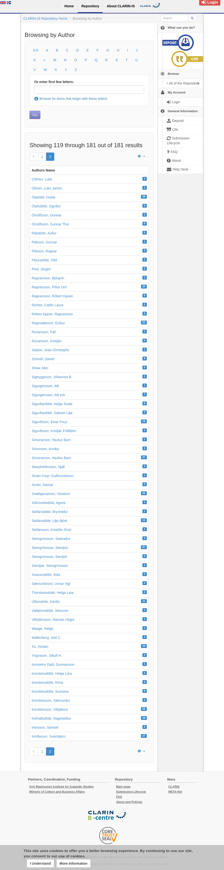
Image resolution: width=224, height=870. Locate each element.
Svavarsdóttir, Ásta (46, 575)
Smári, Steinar (42, 485)
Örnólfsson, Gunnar (46, 215)
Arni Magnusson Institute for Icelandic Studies (61, 786)
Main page (123, 786)
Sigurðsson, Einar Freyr (49, 422)
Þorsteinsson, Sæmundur (51, 700)
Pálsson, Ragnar (44, 251)
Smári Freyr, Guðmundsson (52, 476)
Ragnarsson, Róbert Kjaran (52, 296)
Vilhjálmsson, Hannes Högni (53, 620)
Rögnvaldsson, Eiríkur (48, 323)
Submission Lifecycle (131, 791)
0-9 (35, 50)
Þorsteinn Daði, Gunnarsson (53, 664)
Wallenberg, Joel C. (46, 638)
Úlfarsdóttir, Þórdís (46, 602)
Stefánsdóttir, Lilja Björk (49, 521)
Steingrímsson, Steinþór (50, 548)
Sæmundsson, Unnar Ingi (51, 584)
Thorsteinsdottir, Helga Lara (53, 593)
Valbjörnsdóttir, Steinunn (50, 611)
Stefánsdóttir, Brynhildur (50, 512)
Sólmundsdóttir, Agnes (48, 503)
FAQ (119, 797)
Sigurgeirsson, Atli (45, 386)
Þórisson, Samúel (45, 727)
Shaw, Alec (40, 368)
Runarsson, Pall (44, 332)
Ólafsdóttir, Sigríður (46, 206)
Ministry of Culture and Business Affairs (57, 791)
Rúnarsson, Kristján (46, 341)
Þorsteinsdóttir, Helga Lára (52, 673)
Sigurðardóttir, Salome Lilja (52, 413)
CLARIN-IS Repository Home (45, 18)
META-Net (175, 791)
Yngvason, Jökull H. (47, 655)
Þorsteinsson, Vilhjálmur (50, 709)
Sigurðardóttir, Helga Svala (52, 404)
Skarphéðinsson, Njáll (48, 467)
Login (210, 2)
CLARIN (173, 786)
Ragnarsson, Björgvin (48, 278)
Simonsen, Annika (45, 449)
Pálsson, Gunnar (44, 242)
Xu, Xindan (40, 646)
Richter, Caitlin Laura (47, 305)
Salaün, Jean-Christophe (50, 350)
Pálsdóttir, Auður (44, 233)
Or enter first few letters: (54, 82)
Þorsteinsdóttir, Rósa (47, 682)
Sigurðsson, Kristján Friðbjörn (54, 431)
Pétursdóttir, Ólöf (44, 260)
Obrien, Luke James (47, 188)
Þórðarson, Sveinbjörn (48, 736)
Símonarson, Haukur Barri (51, 458)
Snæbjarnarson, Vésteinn (51, 494)
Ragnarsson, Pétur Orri (49, 287)
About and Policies (129, 802)
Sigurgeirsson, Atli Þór (48, 395)
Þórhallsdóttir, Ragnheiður (51, 718)
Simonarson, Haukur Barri (51, 440)
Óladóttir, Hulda (43, 197)
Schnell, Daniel (43, 359)
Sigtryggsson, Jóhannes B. (52, 377)
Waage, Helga (42, 629)
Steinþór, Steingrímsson (50, 566)
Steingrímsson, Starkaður (51, 539)
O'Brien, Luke (42, 179)
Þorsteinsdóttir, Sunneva (50, 691)
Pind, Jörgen (41, 269)
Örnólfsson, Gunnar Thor (50, 224)
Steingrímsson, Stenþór (49, 557)
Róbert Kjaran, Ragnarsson (52, 314)
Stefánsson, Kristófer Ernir (51, 530)
